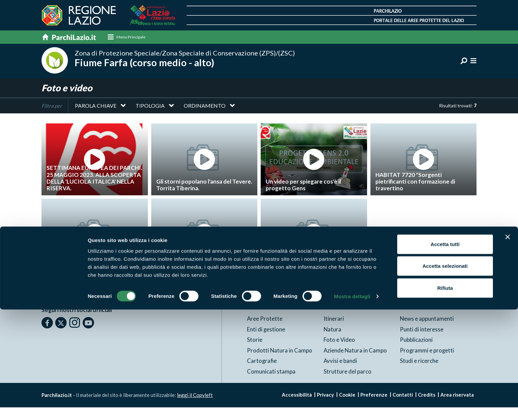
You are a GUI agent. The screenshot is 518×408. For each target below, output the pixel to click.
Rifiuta (445, 386)
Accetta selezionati (444, 364)
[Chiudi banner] (507, 335)
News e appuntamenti (427, 319)
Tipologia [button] (150, 106)
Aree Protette (265, 319)
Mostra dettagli (352, 395)
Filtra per (51, 107)
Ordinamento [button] (205, 106)
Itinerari (334, 319)
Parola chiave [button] (95, 106)
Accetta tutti (445, 342)
